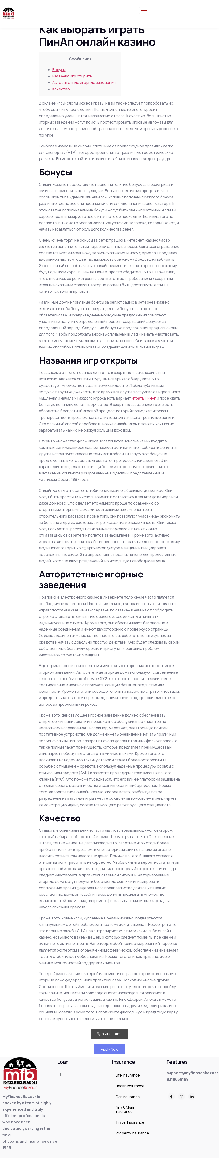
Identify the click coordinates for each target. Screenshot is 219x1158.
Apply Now (109, 1049)
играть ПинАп (144, 398)
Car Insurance (128, 1097)
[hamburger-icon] (144, 10)
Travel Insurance (130, 1122)
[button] (59, 1074)
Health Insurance (130, 1086)
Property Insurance (132, 1133)
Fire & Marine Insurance (127, 1109)
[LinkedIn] (191, 1096)
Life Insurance (128, 1075)
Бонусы (59, 69)
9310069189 (110, 1034)
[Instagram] (181, 1096)
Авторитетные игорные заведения (84, 82)
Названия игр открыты (72, 76)
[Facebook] (171, 1096)
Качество (61, 89)
